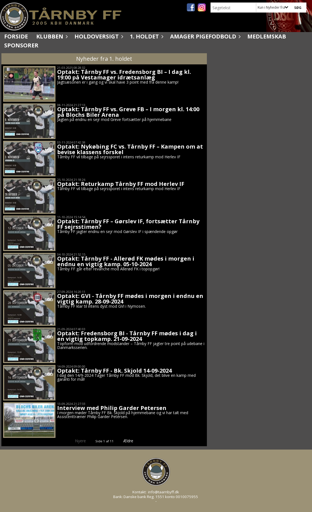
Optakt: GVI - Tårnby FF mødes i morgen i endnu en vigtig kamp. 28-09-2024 (130, 298)
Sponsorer (21, 45)
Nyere (77, 440)
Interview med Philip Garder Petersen (111, 408)
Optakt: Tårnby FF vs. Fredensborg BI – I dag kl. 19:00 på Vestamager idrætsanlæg (124, 74)
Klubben (51, 36)
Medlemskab (266, 36)
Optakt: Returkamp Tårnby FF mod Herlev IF (120, 184)
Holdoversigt (98, 36)
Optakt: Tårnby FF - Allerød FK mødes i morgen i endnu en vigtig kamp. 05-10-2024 (125, 261)
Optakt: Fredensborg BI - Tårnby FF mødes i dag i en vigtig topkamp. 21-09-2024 (127, 336)
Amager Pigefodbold (204, 36)
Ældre (132, 440)
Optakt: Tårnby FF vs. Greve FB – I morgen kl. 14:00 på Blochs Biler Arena (128, 111)
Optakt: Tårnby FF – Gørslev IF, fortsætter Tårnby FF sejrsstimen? (128, 223)
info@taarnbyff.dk (163, 491)
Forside (16, 36)
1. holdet (146, 36)
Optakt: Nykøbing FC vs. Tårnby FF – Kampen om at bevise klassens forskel (130, 149)
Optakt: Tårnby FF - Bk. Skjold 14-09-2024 (114, 370)
